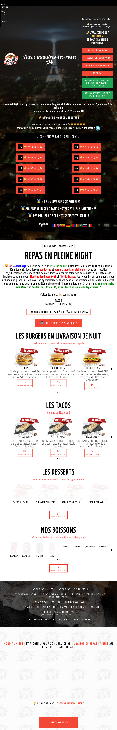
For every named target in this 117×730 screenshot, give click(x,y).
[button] (25, 384)
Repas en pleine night (58, 257)
